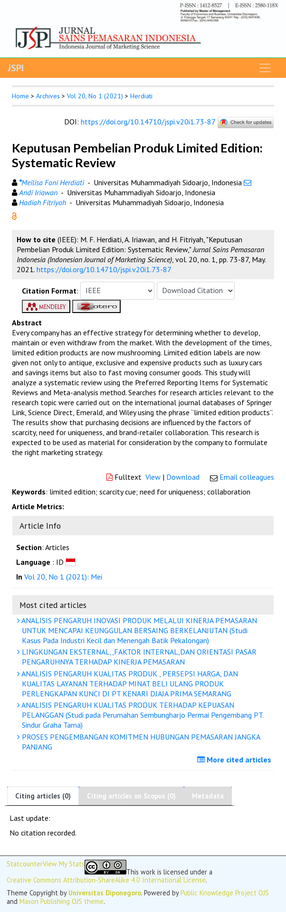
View (153, 477)
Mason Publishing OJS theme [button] (61, 901)
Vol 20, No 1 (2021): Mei (63, 576)
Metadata (208, 795)
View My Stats (64, 864)
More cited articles (235, 759)
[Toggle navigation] (265, 67)
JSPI (16, 68)
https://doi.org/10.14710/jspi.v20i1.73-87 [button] (104, 269)
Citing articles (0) (43, 795)
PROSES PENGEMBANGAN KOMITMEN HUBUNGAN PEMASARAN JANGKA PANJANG (139, 741)
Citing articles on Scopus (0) (131, 795)
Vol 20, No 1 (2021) (95, 96)
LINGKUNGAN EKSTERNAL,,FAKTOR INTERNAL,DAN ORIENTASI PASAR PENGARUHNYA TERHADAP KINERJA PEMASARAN (138, 656)
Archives (48, 96)
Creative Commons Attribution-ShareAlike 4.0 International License (106, 880)
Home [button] (20, 96)
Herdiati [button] (141, 96)
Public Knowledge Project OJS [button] (225, 892)
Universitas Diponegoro (104, 892)
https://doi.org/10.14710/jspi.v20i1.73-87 (148, 121)
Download (183, 477)
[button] (14, 215)
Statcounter (25, 863)
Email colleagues (246, 477)
